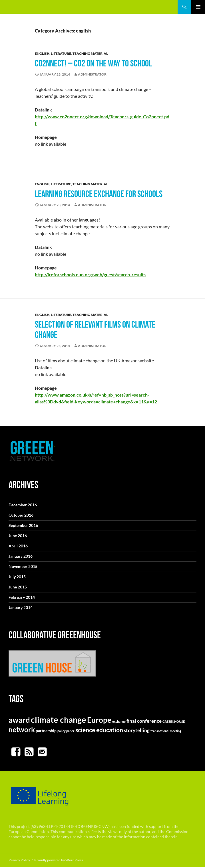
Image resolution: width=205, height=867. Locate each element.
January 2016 (21, 556)
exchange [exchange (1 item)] (119, 721)
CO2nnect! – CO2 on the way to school (93, 63)
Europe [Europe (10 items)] (99, 719)
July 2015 (17, 576)
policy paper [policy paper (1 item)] (66, 731)
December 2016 (23, 504)
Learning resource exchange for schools (98, 193)
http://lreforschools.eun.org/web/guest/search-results (90, 274)
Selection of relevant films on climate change (95, 329)
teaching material (90, 53)
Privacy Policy (19, 860)
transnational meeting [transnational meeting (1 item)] (165, 731)
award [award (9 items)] (19, 720)
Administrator (92, 74)
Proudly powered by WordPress (58, 860)
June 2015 (18, 586)
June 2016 (18, 535)
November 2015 (23, 566)
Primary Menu (198, 7)
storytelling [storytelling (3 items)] (137, 730)
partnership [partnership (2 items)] (46, 730)
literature (61, 53)
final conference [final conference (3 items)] (144, 721)
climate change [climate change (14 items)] (58, 719)
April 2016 (18, 545)
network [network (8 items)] (22, 729)
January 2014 (21, 607)
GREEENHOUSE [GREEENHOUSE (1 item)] (173, 721)
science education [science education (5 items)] (99, 729)
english (42, 53)
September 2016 (23, 525)
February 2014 (22, 597)
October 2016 (21, 515)
